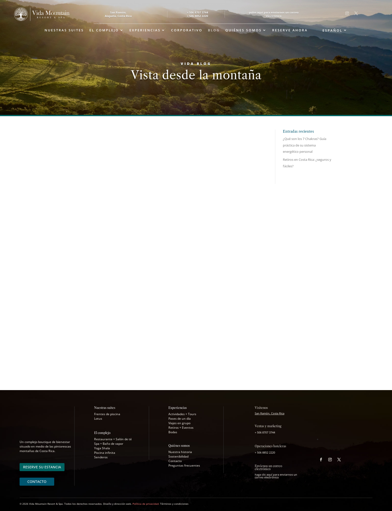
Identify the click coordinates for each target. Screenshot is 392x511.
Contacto (175, 461)
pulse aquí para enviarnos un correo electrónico (274, 14)
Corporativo (187, 30)
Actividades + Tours (182, 414)
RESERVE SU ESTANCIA (42, 467)
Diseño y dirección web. (117, 503)
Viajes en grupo (179, 423)
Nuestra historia (180, 452)
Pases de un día (179, 418)
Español (332, 30)
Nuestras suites (64, 30)
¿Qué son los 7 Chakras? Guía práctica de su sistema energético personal (304, 145)
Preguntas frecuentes (184, 465)
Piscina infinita (104, 453)
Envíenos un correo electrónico (268, 467)
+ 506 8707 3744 (197, 12)
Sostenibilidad (178, 456)
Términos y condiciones (174, 503)
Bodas (172, 432)
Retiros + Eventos (180, 427)
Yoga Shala (102, 448)
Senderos (101, 457)
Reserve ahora (290, 30)
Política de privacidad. (146, 503)
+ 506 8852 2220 (197, 16)
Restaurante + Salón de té (113, 439)
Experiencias (145, 30)
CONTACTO (36, 481)
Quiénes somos (243, 30)
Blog (214, 30)
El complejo (104, 30)
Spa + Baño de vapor (108, 444)
